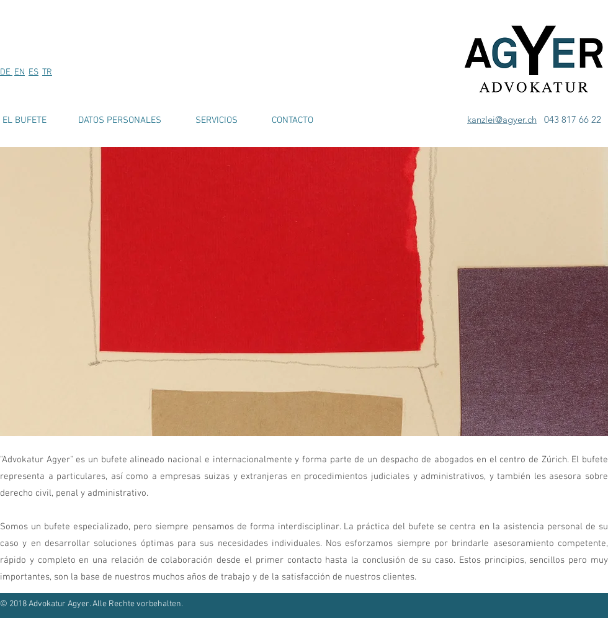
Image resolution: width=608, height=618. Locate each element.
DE (6, 72)
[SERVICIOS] (216, 120)
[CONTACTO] (292, 120)
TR (47, 72)
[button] (304, 291)
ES (33, 72)
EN (19, 72)
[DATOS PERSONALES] (120, 120)
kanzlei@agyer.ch (502, 119)
